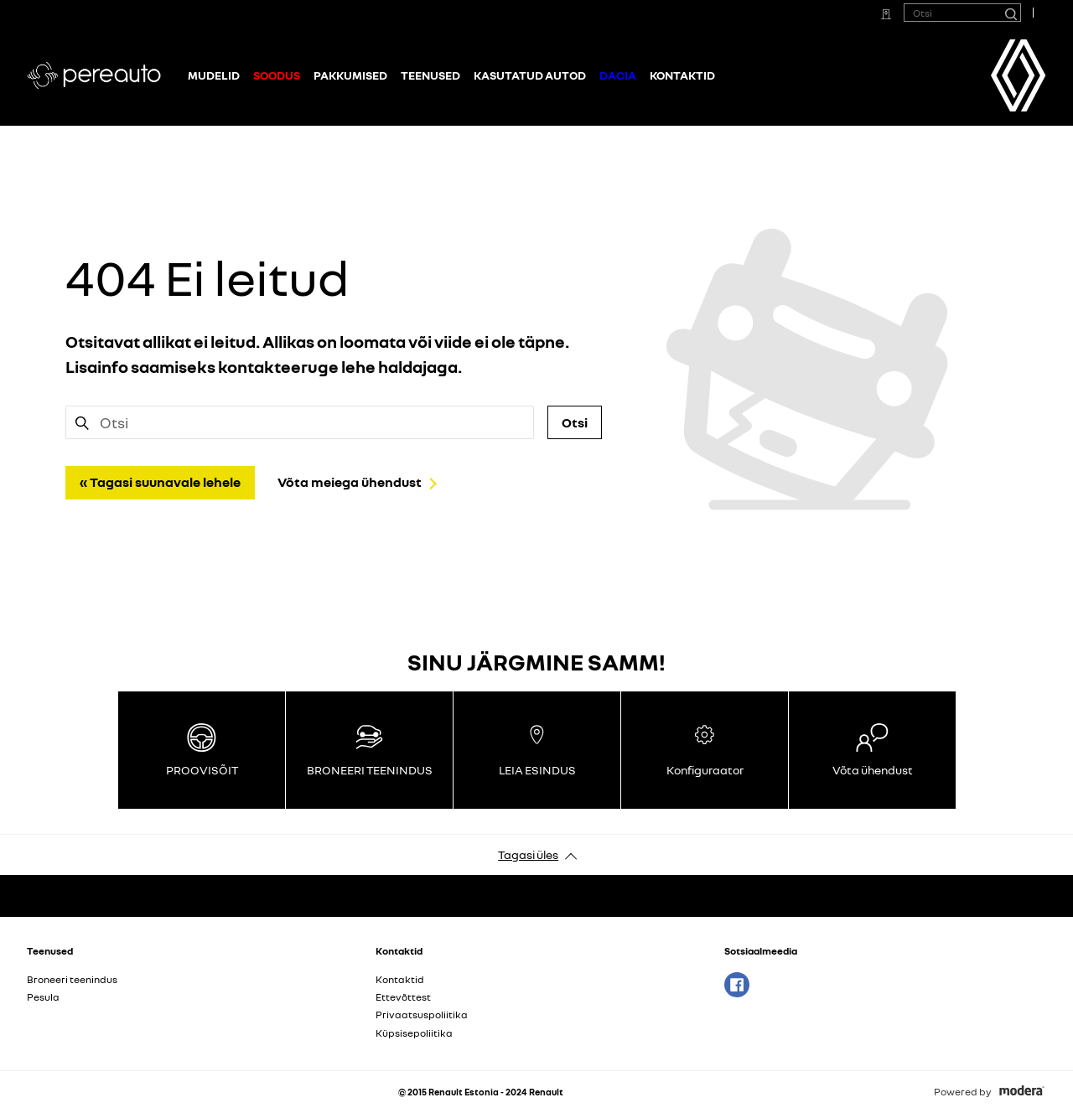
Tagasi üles (528, 854)
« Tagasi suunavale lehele (160, 482)
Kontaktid (682, 75)
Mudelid (214, 75)
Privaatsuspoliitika (422, 1014)
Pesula (43, 997)
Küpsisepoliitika (414, 1033)
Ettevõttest (403, 997)
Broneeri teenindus (72, 979)
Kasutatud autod (530, 75)
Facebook (736, 984)
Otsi (575, 422)
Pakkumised (350, 75)
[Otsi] (1010, 12)
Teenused (430, 75)
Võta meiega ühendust (349, 482)
